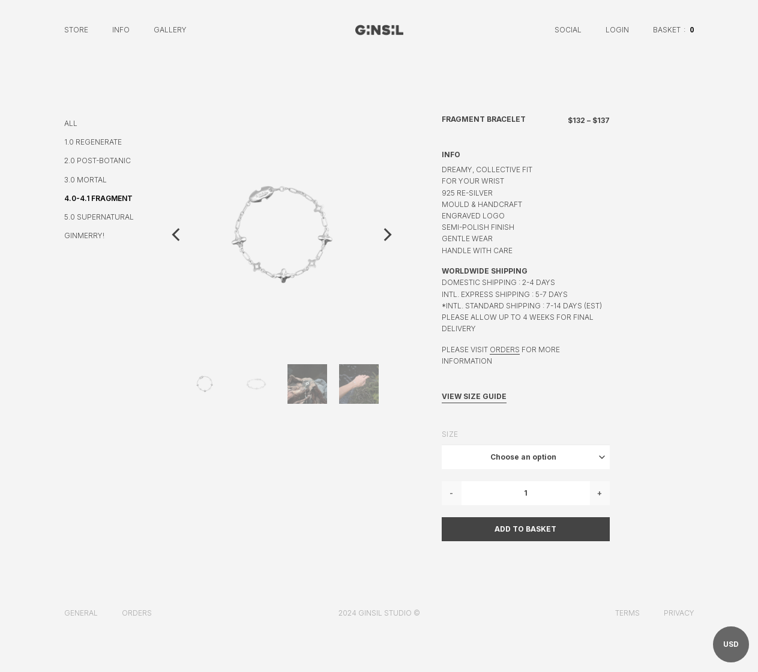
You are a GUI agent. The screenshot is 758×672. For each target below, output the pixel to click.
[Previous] (177, 235)
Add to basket (525, 528)
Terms (627, 612)
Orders (137, 612)
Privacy (679, 612)
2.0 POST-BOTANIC (97, 160)
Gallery (170, 29)
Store (76, 29)
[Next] (386, 235)
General (81, 612)
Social (568, 29)
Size (450, 435)
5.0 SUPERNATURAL (99, 216)
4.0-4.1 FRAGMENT (98, 198)
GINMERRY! (84, 235)
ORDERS (505, 349)
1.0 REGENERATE (93, 141)
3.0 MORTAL (85, 179)
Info (121, 29)
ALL (70, 123)
